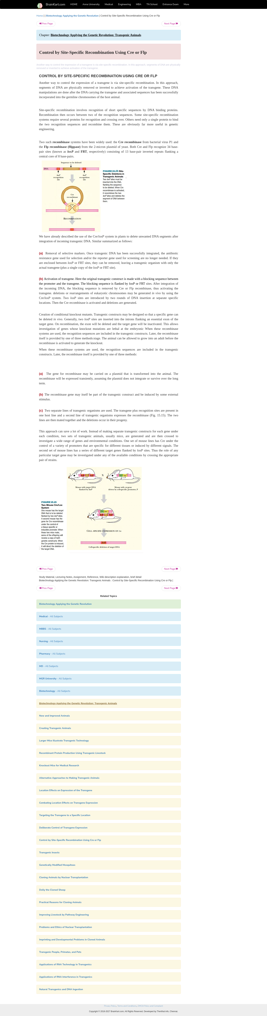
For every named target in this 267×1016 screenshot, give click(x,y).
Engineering (124, 4)
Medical (109, 4)
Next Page (171, 23)
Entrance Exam (171, 4)
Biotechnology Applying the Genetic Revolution (72, 15)
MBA (138, 4)
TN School (152, 4)
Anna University (91, 4)
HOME (73, 4)
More (186, 4)
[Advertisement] (208, 65)
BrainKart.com (55, 4)
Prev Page (46, 23)
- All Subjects (51, 616)
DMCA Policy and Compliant (150, 1006)
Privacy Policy (110, 1006)
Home (39, 15)
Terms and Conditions (127, 1006)
